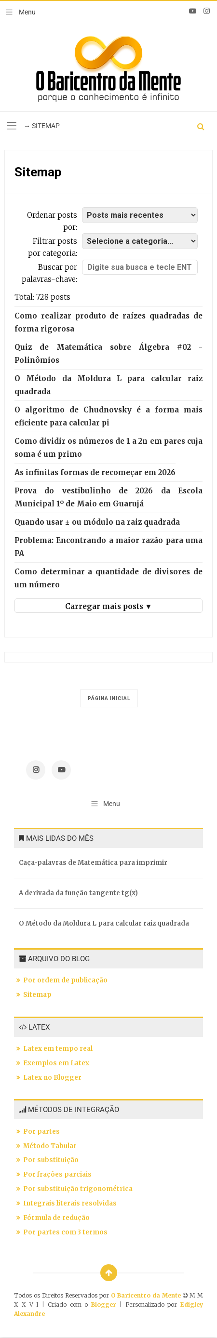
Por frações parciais (57, 1174)
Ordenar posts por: (52, 221)
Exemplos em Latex (56, 1063)
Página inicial (109, 698)
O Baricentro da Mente (147, 1295)
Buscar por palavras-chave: (49, 273)
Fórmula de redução (56, 1218)
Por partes (41, 1131)
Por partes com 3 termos (65, 1232)
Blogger (103, 1304)
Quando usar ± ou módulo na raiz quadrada (97, 522)
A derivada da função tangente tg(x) (78, 893)
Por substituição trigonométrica (78, 1189)
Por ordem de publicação (65, 980)
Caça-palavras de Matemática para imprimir (93, 863)
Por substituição (51, 1160)
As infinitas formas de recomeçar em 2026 (95, 472)
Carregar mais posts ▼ (108, 606)
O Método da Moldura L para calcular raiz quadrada (104, 923)
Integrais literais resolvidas (70, 1203)
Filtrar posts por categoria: (52, 247)
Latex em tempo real (58, 1049)
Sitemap (37, 995)
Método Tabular (50, 1146)
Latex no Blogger (52, 1077)
